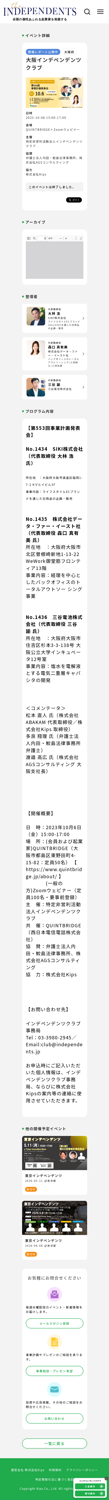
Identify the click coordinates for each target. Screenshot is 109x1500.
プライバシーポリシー (82, 1470)
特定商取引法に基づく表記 (54, 1479)
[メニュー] (100, 11)
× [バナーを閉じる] (106, 1478)
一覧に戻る (54, 1443)
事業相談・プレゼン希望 (54, 1371)
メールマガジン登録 (54, 1323)
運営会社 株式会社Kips (27, 1470)
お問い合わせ (54, 1418)
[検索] (86, 11)
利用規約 (55, 1470)
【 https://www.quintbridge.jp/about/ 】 (54, 869)
